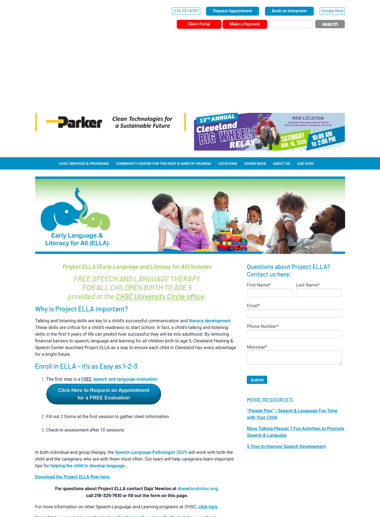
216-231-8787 (186, 11)
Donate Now (332, 11)
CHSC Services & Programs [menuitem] (84, 94)
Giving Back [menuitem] (255, 94)
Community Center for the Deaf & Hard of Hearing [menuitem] (163, 94)
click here (208, 437)
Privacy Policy (184, 501)
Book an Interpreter (289, 11)
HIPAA (163, 501)
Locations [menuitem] (227, 94)
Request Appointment (232, 11)
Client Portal (199, 24)
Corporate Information (136, 501)
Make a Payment (245, 24)
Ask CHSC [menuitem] (305, 94)
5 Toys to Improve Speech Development (286, 377)
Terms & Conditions (215, 501)
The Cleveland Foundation (139, 448)
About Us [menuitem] (281, 94)
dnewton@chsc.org (198, 418)
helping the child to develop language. (88, 396)
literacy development (210, 251)
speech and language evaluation (125, 309)
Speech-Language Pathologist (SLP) (151, 382)
